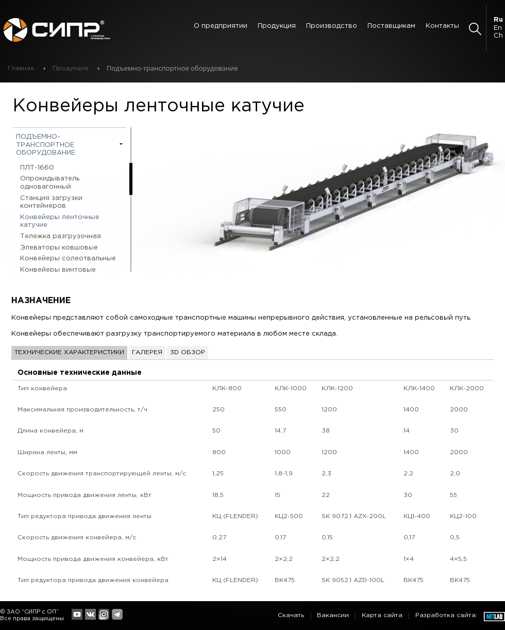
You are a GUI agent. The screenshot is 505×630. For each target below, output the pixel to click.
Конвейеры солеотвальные (68, 258)
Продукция (277, 26)
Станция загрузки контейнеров (51, 202)
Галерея (147, 352)
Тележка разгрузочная (60, 236)
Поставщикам (391, 26)
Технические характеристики (69, 352)
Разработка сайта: (446, 615)
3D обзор (187, 352)
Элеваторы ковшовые (59, 248)
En (498, 28)
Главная (21, 68)
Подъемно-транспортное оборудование (45, 145)
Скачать (291, 615)
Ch (498, 36)
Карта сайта (382, 615)
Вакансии (333, 615)
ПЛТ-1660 (37, 168)
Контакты (442, 26)
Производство (331, 26)
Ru (498, 20)
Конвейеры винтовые (58, 270)
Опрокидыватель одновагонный (49, 183)
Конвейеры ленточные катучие (59, 221)
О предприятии (220, 26)
